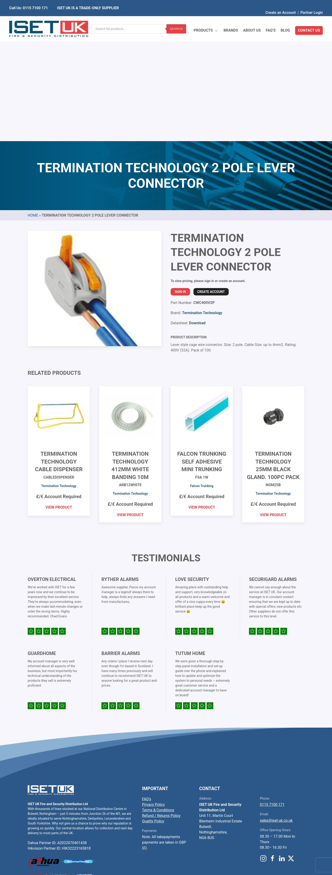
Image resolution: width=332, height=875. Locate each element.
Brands (231, 19)
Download (197, 214)
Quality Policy (153, 712)
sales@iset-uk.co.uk (276, 711)
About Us (252, 19)
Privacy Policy (153, 695)
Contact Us (309, 19)
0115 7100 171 (272, 695)
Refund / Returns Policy (161, 707)
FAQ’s (271, 19)
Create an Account (280, 3)
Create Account (211, 183)
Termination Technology (202, 204)
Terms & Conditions (158, 701)
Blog (285, 19)
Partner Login (311, 3)
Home (33, 106)
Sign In (180, 183)
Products (206, 19)
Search (176, 19)
